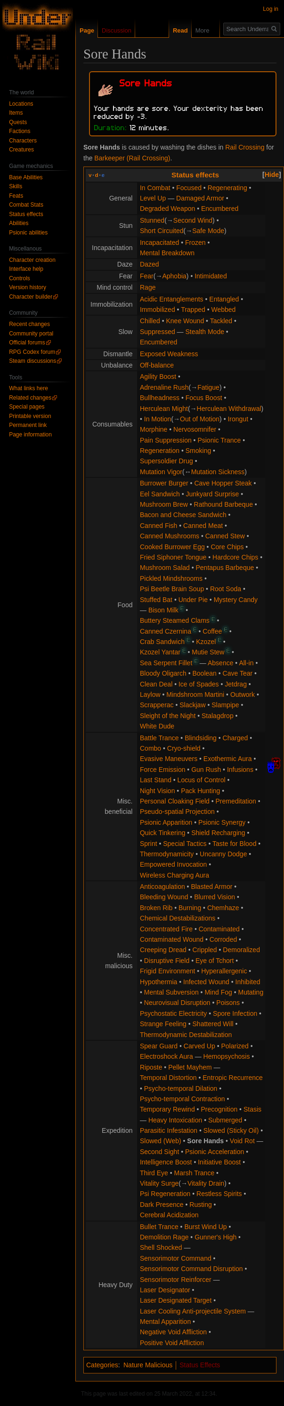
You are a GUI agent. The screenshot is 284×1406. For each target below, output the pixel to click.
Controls (19, 278)
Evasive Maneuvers (168, 758)
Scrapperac (157, 705)
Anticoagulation (162, 886)
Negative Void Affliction (173, 1332)
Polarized (234, 1046)
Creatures (21, 149)
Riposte (151, 1067)
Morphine (153, 429)
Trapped (193, 309)
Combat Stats (26, 204)
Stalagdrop (218, 716)
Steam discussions (32, 361)
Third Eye (154, 1173)
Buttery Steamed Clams (175, 620)
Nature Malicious (147, 1365)
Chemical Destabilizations (177, 918)
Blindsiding (201, 738)
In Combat (155, 188)
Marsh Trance (194, 1173)
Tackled (221, 321)
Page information (30, 434)
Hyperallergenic (224, 971)
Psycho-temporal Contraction (182, 1099)
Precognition (219, 1109)
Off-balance (157, 365)
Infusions (240, 769)
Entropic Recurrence (233, 1077)
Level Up (153, 198)
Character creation (32, 260)
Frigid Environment (167, 971)
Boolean (205, 673)
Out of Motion (199, 419)
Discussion (116, 30)
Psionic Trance (219, 440)
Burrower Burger (164, 483)
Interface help (26, 269)
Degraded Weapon (167, 208)
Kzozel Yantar (160, 652)
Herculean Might (164, 408)
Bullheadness (159, 398)
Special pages (26, 406)
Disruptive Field (166, 960)
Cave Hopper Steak (223, 483)
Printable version (30, 416)
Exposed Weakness (169, 354)
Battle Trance (159, 738)
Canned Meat (203, 525)
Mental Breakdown (167, 253)
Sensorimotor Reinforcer (175, 1279)
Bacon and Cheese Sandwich (183, 515)
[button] (271, 174)
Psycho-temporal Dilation (181, 1088)
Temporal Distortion (168, 1077)
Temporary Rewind (167, 1109)
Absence (220, 663)
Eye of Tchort (214, 960)
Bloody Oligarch (163, 673)
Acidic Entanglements (171, 299)
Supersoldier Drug (166, 461)
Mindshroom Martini (195, 694)
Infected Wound (206, 982)
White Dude (157, 726)
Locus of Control (202, 780)
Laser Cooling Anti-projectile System (193, 1311)
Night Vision (157, 791)
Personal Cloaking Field (175, 801)
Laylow (150, 694)
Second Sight (159, 1151)
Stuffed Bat (156, 599)
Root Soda (225, 589)
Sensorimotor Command (175, 1258)
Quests (18, 122)
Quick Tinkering (162, 833)
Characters (23, 140)
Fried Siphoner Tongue (173, 557)
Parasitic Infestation (168, 1130)
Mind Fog (218, 992)
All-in (246, 663)
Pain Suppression (166, 440)
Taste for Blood (234, 843)
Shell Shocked (161, 1247)
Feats (16, 195)
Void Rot (242, 1141)
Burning (190, 908)
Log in (270, 9)
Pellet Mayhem (190, 1067)
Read (172, 30)
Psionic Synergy (221, 822)
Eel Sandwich (160, 494)
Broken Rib (156, 908)
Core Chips (227, 547)
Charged (235, 738)
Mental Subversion (171, 992)
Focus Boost (204, 398)
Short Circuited (162, 230)
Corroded (223, 939)
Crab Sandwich (162, 641)
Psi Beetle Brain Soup (172, 589)
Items (16, 112)
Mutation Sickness (218, 472)
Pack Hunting (200, 791)
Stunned (152, 220)
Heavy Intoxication (175, 1120)
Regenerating (227, 188)
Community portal (31, 333)
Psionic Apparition (166, 822)
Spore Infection (235, 1013)
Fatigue (208, 387)
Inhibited (247, 982)
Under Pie (193, 599)
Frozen (195, 242)
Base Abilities (25, 177)
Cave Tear (238, 673)
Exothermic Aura (227, 758)
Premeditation (236, 801)
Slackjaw (192, 705)
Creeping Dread (163, 950)
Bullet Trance (159, 1226)
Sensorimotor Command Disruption (191, 1268)
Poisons (228, 1002)
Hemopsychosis (226, 1056)
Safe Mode (208, 230)
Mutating (250, 992)
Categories (102, 1365)
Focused (189, 188)
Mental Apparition (165, 1321)
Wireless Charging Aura (174, 875)
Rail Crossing (244, 147)
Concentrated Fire (166, 929)
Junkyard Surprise (212, 494)
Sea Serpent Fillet (166, 663)
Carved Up (199, 1046)
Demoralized (241, 950)
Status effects (195, 175)
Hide (272, 174)
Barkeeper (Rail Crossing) (132, 158)
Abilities (18, 223)
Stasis (252, 1109)
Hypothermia (158, 982)
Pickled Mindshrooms (171, 578)
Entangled (224, 299)
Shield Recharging (218, 833)
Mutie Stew (208, 652)
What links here (28, 388)
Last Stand (155, 780)
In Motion (157, 419)
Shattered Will (213, 1024)
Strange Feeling (163, 1024)
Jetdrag (236, 684)
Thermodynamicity (167, 854)
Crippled (205, 950)
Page (87, 30)
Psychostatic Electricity (173, 1013)
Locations (21, 103)
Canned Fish (158, 525)
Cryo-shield (184, 748)
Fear (147, 276)
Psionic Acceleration (214, 1151)
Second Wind (192, 220)
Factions (19, 131)
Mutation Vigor (161, 472)
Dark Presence (162, 1204)
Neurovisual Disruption (177, 1002)
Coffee (212, 631)
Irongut (237, 419)
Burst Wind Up (205, 1226)
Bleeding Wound (164, 897)
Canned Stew (225, 536)
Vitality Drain (205, 1183)
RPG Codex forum (32, 352)
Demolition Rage (164, 1237)
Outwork (242, 694)
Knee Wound (185, 321)
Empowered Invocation (173, 864)
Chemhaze (223, 908)
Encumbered (219, 208)
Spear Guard (159, 1046)
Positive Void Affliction (172, 1343)
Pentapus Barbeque (225, 567)
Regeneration (159, 450)
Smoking (198, 450)
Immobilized (157, 309)
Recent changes (29, 324)
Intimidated (211, 276)
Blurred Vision (214, 897)
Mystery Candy (236, 599)
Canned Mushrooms (169, 536)
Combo (150, 748)
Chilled (150, 321)
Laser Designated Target (175, 1300)
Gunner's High (215, 1237)
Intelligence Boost (166, 1162)
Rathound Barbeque (223, 504)
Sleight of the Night (167, 716)
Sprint (148, 843)
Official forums (27, 342)
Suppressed (157, 331)
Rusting (200, 1204)
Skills (15, 186)
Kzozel (206, 641)
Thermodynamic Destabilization (186, 1034)
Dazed (149, 264)
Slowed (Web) (160, 1141)
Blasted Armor (211, 886)
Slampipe (225, 705)
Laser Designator (165, 1290)
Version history (27, 287)
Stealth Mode (204, 331)
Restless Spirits (219, 1193)
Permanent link (28, 425)
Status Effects (199, 1365)
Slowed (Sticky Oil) (231, 1130)
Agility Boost (158, 376)
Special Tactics (184, 843)
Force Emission (162, 769)
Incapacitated (159, 242)
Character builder (30, 296)
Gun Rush (206, 769)
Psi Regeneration (165, 1193)
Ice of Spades (199, 684)
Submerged (225, 1120)
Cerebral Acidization (169, 1215)
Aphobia (174, 276)
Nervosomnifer (194, 429)
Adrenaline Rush (164, 387)
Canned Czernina (165, 631)
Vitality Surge (159, 1183)
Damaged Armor (200, 198)
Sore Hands (205, 1141)
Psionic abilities (28, 232)
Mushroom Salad (165, 567)
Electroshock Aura (166, 1056)
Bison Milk (163, 610)
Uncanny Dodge (223, 854)
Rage (147, 287)
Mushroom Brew (164, 504)
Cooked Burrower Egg (172, 547)
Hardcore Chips (235, 557)
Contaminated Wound (171, 939)
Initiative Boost (219, 1162)
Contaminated (219, 929)
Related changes (30, 397)
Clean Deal (156, 684)
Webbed (223, 309)
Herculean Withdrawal (229, 408)
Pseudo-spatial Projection (177, 811)
